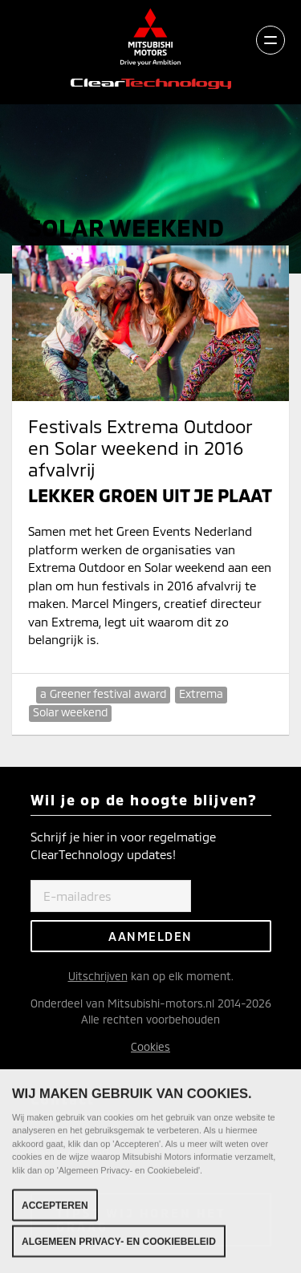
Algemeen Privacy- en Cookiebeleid (119, 1245)
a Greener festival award (103, 693)
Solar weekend (70, 712)
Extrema (201, 693)
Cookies (150, 1046)
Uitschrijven (98, 976)
